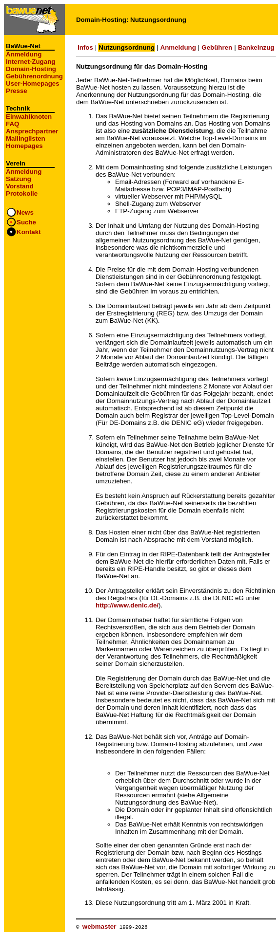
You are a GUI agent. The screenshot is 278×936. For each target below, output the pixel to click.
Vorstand (20, 186)
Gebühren (216, 47)
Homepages (24, 145)
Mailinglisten (25, 138)
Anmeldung (23, 54)
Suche (26, 222)
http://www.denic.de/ (127, 605)
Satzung (18, 179)
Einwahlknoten (29, 116)
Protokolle (22, 193)
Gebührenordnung (34, 76)
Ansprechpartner (32, 131)
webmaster (99, 926)
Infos (85, 47)
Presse (16, 90)
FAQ (12, 124)
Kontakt (29, 232)
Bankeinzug (256, 47)
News (25, 212)
